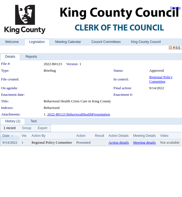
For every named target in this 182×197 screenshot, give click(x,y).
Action (80, 136)
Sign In (175, 7)
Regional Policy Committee (161, 79)
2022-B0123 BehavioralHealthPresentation (78, 114)
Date (5, 136)
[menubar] (25, 128)
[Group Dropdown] (26, 128)
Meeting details (144, 142)
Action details (119, 142)
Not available (170, 142)
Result (99, 136)
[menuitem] (9, 128)
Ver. (24, 136)
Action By (39, 136)
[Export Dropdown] (42, 128)
